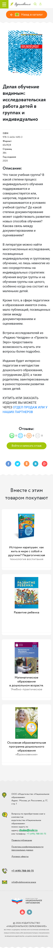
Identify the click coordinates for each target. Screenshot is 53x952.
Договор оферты (20, 856)
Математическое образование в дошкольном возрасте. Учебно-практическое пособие (26, 684)
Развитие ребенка (26, 612)
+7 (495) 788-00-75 (22, 871)
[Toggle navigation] (4, 4)
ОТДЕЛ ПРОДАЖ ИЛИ (29, 407)
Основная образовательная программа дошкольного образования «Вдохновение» (26, 748)
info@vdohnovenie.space (23, 882)
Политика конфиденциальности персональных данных (27, 848)
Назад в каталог (26, 15)
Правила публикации (21, 840)
